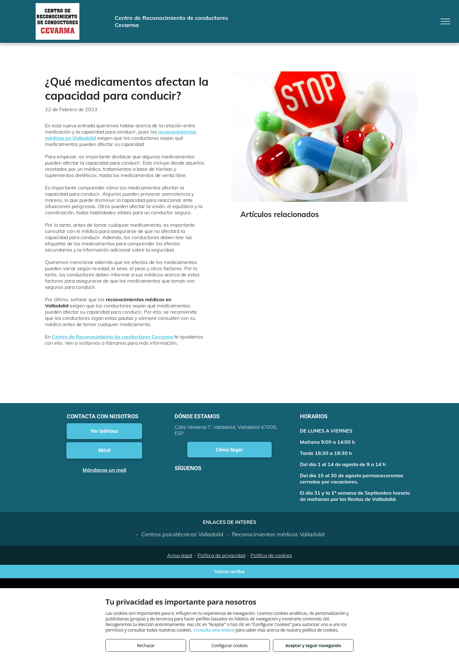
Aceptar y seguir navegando (313, 645)
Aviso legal (179, 555)
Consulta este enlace (213, 630)
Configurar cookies (230, 645)
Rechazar (145, 645)
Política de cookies (271, 555)
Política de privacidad (221, 555)
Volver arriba (229, 571)
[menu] (445, 21)
